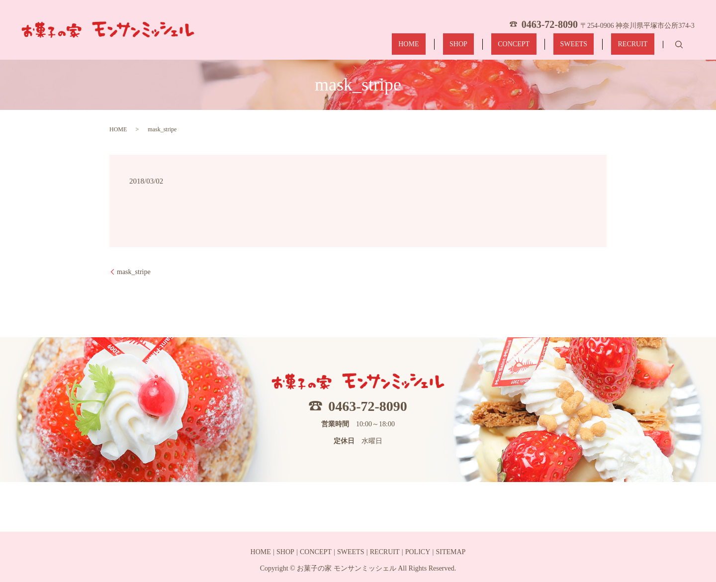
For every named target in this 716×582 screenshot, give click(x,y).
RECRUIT (639, 46)
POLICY (418, 552)
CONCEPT (547, 46)
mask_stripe (134, 272)
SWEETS (593, 46)
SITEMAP (450, 552)
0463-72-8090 (367, 406)
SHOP (505, 46)
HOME (468, 46)
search (678, 46)
